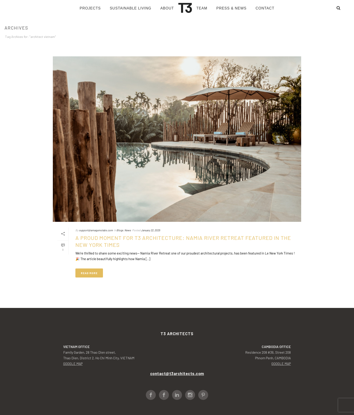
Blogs (119, 230)
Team (201, 8)
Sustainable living (130, 8)
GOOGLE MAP (73, 364)
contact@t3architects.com (177, 373)
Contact (265, 8)
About (167, 8)
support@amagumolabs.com (96, 230)
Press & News (231, 8)
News (127, 230)
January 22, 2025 (150, 230)
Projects (90, 8)
